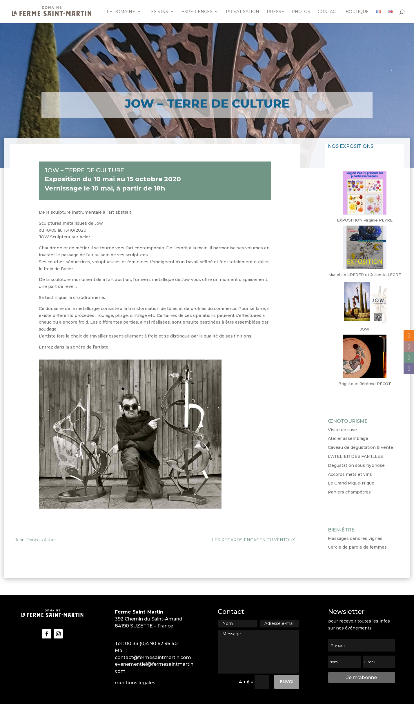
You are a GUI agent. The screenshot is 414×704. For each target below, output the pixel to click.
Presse (275, 12)
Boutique (357, 12)
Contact (328, 12)
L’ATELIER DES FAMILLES (355, 456)
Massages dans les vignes (355, 538)
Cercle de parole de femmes (357, 547)
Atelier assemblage (348, 438)
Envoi (286, 681)
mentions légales (135, 682)
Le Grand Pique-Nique (351, 483)
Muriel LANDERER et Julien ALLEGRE (364, 274)
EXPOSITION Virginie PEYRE (365, 220)
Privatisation (242, 12)
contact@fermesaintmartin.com (153, 657)
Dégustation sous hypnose (356, 465)
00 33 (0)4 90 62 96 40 (151, 643)
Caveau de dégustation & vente (360, 447)
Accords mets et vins (350, 474)
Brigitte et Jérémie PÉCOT (364, 383)
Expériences (197, 12)
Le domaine (121, 12)
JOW (364, 329)
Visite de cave (342, 429)
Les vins (158, 12)
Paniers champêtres (349, 492)
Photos (301, 12)
